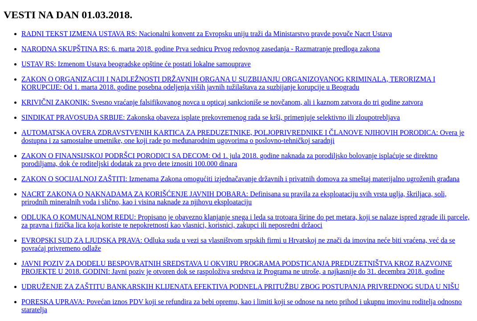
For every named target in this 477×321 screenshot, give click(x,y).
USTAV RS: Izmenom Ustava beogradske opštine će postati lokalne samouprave (136, 64)
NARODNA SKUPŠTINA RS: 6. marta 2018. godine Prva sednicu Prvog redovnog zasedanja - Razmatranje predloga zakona (200, 49)
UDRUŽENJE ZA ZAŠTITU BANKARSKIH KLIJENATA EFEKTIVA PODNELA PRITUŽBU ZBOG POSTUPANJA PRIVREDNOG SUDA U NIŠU (240, 286)
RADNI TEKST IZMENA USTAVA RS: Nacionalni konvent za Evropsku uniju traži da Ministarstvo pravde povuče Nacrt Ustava (206, 33)
